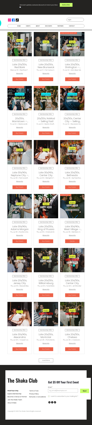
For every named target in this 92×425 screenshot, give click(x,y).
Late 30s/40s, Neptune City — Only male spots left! (19, 174)
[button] (66, 5)
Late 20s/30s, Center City (72, 282)
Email (50, 387)
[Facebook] (13, 20)
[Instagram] (9, 20)
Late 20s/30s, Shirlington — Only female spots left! (72, 66)
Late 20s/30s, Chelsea (72, 336)
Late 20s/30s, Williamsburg (46, 282)
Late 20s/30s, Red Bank (19, 66)
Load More (46, 360)
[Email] (62, 390)
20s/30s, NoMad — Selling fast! (46, 120)
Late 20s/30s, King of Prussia (46, 228)
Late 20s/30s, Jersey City (19, 282)
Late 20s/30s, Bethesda (72, 174)
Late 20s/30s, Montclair (46, 336)
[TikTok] (17, 20)
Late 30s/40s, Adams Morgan (20, 228)
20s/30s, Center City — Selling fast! (72, 120)
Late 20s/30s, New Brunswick (46, 66)
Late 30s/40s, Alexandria (19, 336)
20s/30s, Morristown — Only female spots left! (19, 120)
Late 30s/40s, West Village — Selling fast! (72, 228)
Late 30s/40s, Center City (46, 174)
